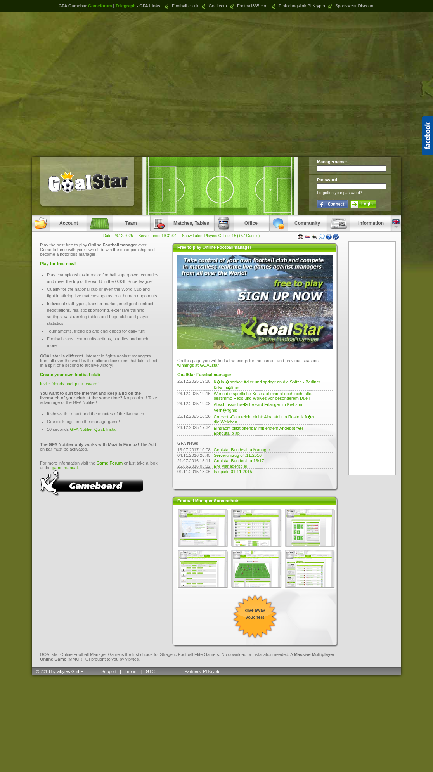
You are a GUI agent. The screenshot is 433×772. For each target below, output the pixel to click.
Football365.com (248, 5)
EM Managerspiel (230, 466)
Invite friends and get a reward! (69, 384)
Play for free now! (58, 263)
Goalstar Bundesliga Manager (242, 450)
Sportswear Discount (350, 5)
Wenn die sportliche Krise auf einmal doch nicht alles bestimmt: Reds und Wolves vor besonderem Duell (263, 396)
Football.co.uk (181, 5)
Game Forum (110, 463)
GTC (151, 671)
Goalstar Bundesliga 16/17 (239, 460)
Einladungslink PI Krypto (297, 5)
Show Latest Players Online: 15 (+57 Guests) (221, 236)
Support (108, 671)
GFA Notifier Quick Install (93, 429)
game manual (65, 467)
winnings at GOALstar (198, 365)
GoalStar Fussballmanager (204, 374)
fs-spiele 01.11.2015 (233, 471)
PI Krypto (211, 671)
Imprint (131, 671)
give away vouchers (255, 613)
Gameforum (100, 5)
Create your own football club (70, 374)
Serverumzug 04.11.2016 (238, 455)
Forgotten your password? (339, 193)
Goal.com (213, 5)
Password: (328, 179)
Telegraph (126, 5)
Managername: (332, 162)
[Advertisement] (216, 84)
